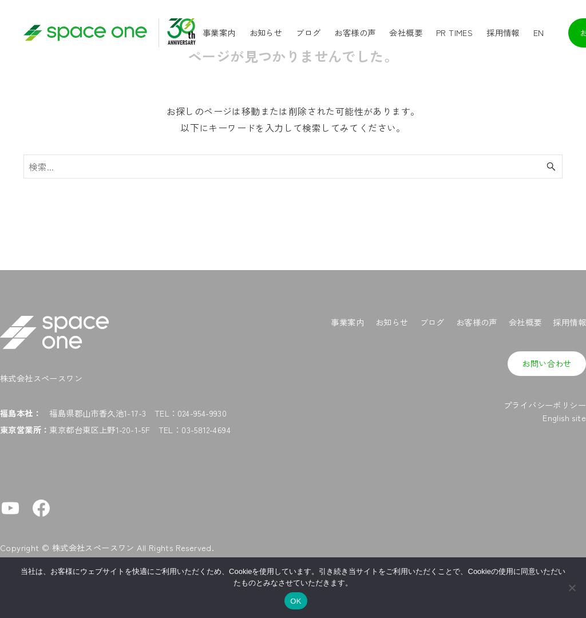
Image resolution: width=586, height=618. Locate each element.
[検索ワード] (293, 166)
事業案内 (347, 322)
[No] (571, 587)
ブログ (432, 322)
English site (564, 417)
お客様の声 (476, 322)
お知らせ (392, 322)
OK (295, 601)
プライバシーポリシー (545, 405)
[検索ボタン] (551, 166)
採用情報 (569, 322)
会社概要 (525, 322)
